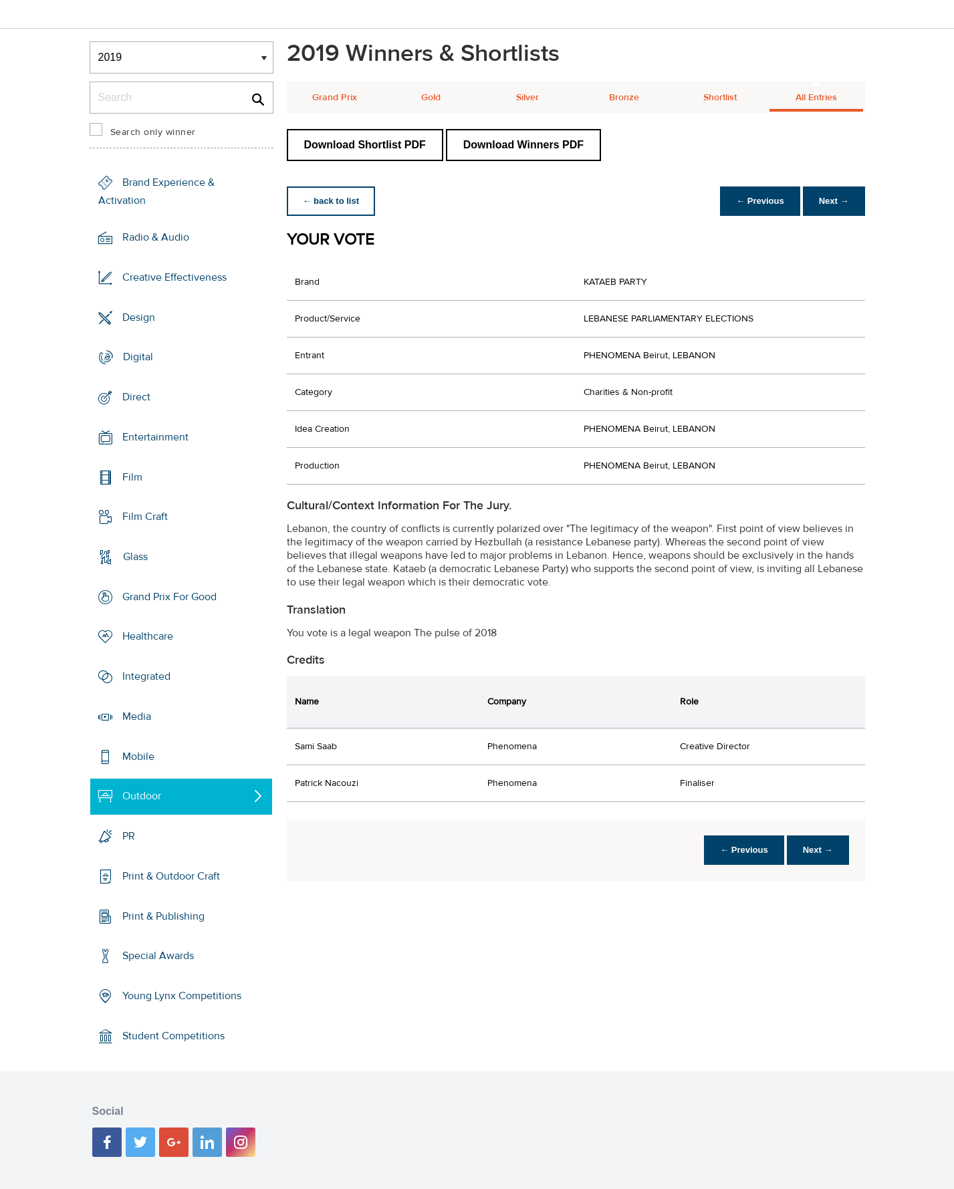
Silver (527, 98)
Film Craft (145, 516)
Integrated (146, 676)
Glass (135, 556)
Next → (834, 201)
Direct (136, 397)
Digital (138, 357)
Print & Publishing (163, 915)
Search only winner (153, 132)
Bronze (624, 98)
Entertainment (155, 437)
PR (128, 836)
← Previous (760, 201)
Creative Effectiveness (174, 277)
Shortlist (720, 98)
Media (136, 716)
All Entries (816, 98)
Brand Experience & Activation (156, 191)
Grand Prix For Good (169, 597)
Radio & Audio (155, 237)
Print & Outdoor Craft (171, 876)
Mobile (138, 756)
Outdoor (141, 796)
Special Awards (158, 955)
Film (132, 476)
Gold (431, 98)
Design (138, 316)
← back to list (331, 201)
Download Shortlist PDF (365, 144)
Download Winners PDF (523, 144)
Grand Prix (334, 98)
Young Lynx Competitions (181, 996)
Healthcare (147, 636)
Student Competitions (173, 1036)
